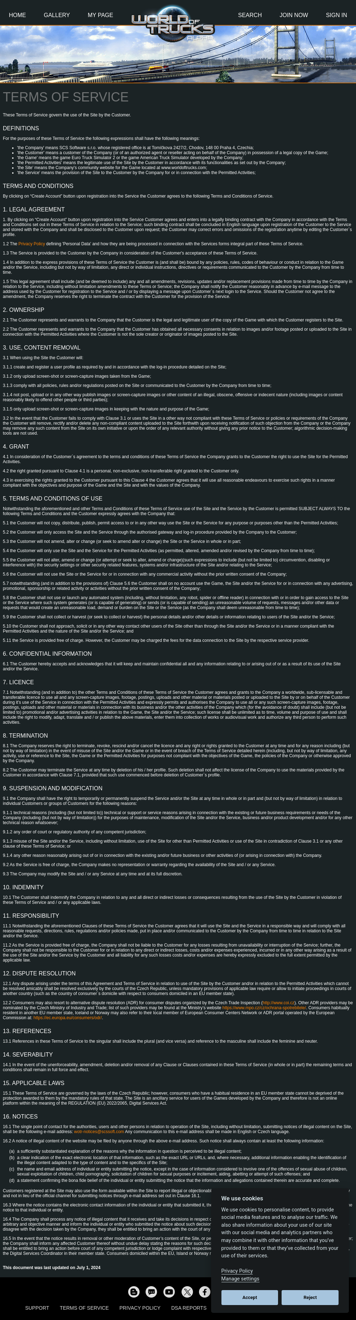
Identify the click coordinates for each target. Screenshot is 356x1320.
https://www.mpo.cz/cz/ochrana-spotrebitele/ (264, 1007)
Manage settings (240, 1279)
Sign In (336, 15)
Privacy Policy (32, 243)
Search (250, 15)
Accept (249, 1297)
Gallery (57, 15)
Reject (310, 1297)
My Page (100, 15)
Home (17, 15)
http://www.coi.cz (278, 1002)
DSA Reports (188, 1308)
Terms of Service (84, 1308)
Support (37, 1308)
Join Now (293, 15)
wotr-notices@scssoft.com (99, 1131)
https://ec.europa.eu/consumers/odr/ (67, 1017)
